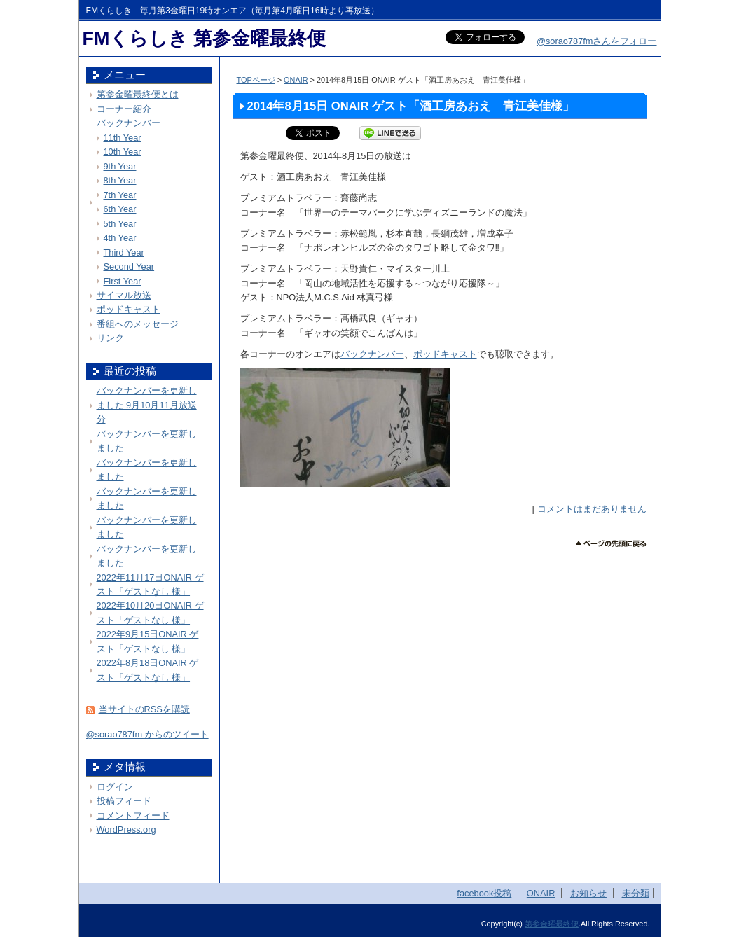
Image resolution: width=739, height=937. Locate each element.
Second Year (129, 266)
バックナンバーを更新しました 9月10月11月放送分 (147, 404)
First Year (122, 281)
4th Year (120, 237)
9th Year (120, 166)
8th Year (120, 180)
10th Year (122, 151)
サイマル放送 (124, 295)
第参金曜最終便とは (138, 94)
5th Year (120, 223)
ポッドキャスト (445, 354)
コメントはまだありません (592, 509)
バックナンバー (372, 354)
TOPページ (256, 80)
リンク (110, 338)
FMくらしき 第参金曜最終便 (204, 38)
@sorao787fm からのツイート (147, 734)
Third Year (124, 252)
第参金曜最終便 (552, 923)
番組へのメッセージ (138, 324)
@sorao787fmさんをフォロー (597, 41)
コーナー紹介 (124, 109)
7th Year (120, 195)
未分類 (635, 893)
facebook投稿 (484, 893)
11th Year (122, 137)
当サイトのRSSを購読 (144, 709)
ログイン (115, 787)
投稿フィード (124, 801)
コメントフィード (133, 815)
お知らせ (588, 893)
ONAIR (296, 80)
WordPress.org (126, 829)
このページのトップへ (611, 544)
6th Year (120, 209)
